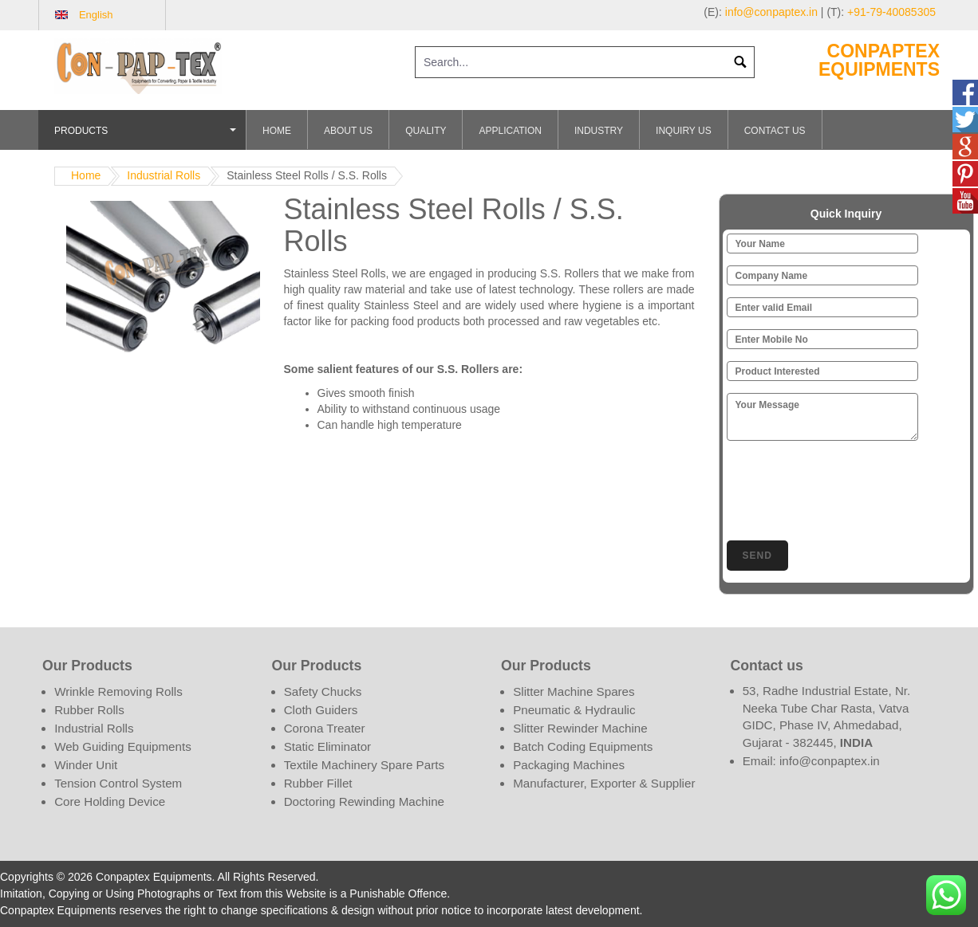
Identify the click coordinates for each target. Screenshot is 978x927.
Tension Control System (118, 783)
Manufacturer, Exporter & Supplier (604, 783)
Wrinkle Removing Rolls (118, 691)
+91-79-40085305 (891, 12)
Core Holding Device (109, 801)
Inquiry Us (684, 130)
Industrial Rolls (163, 175)
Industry (598, 130)
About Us (348, 130)
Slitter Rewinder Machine (580, 728)
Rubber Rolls (89, 710)
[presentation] (848, 488)
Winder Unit (85, 765)
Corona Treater (324, 728)
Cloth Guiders (321, 710)
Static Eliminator (328, 746)
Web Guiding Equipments (122, 746)
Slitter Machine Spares (573, 691)
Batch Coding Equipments (583, 746)
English (96, 15)
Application (510, 130)
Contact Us (775, 130)
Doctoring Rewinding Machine (364, 801)
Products (147, 137)
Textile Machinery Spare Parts (364, 765)
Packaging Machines (569, 765)
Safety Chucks (323, 691)
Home (276, 130)
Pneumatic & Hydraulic (574, 710)
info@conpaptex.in (771, 12)
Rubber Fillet (318, 783)
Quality (425, 130)
